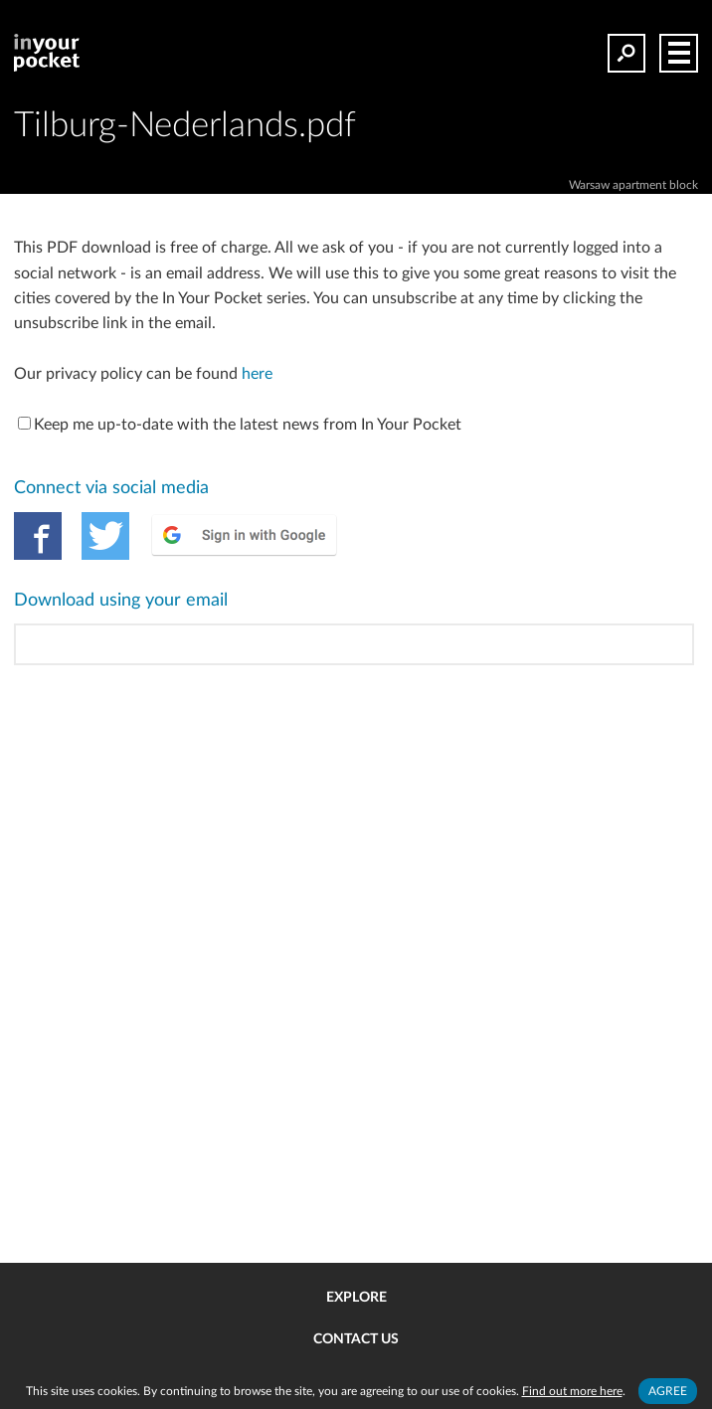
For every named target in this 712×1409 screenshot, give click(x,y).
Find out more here (572, 1391)
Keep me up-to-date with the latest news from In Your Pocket (239, 425)
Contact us (356, 1339)
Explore (356, 1298)
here (257, 374)
